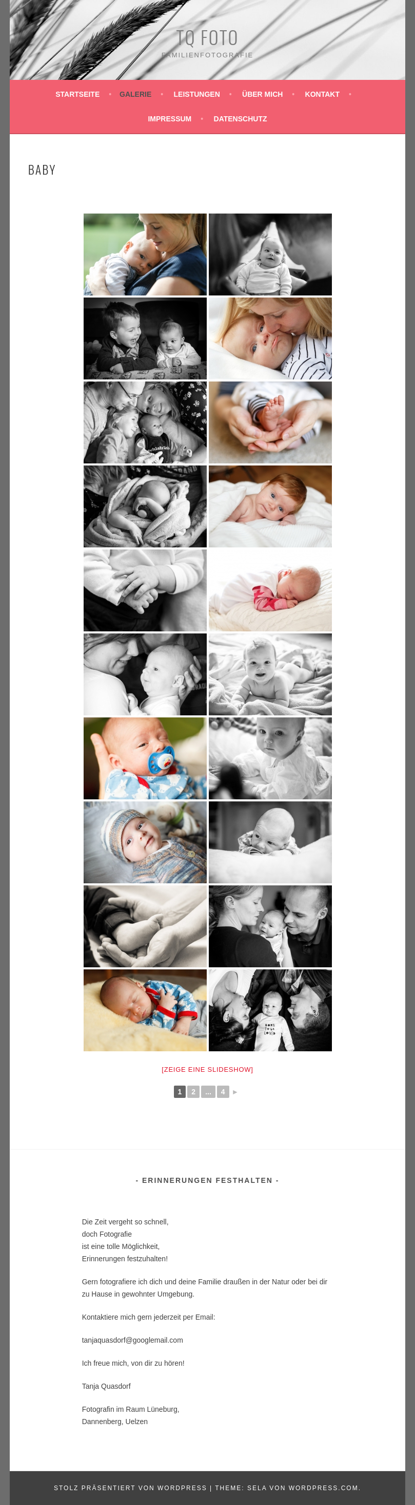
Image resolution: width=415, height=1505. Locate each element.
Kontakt (322, 94)
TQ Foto (207, 36)
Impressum (169, 119)
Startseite (77, 94)
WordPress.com (324, 1488)
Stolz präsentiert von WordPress (130, 1488)
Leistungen (197, 94)
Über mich (262, 94)
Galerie (135, 94)
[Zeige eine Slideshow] (207, 1069)
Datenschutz (240, 119)
